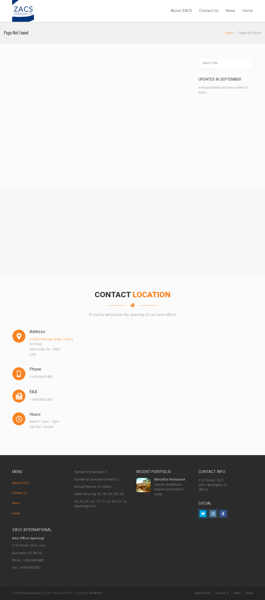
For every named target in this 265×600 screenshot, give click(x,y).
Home (247, 10)
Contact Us (208, 10)
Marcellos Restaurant (169, 479)
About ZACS (181, 10)
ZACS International (27, 593)
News (230, 10)
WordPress (96, 593)
